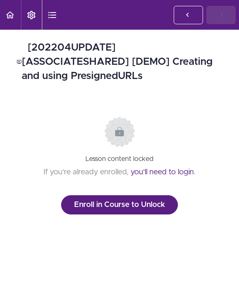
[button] (10, 15)
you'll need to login (162, 172)
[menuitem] (31, 15)
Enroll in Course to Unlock (119, 205)
